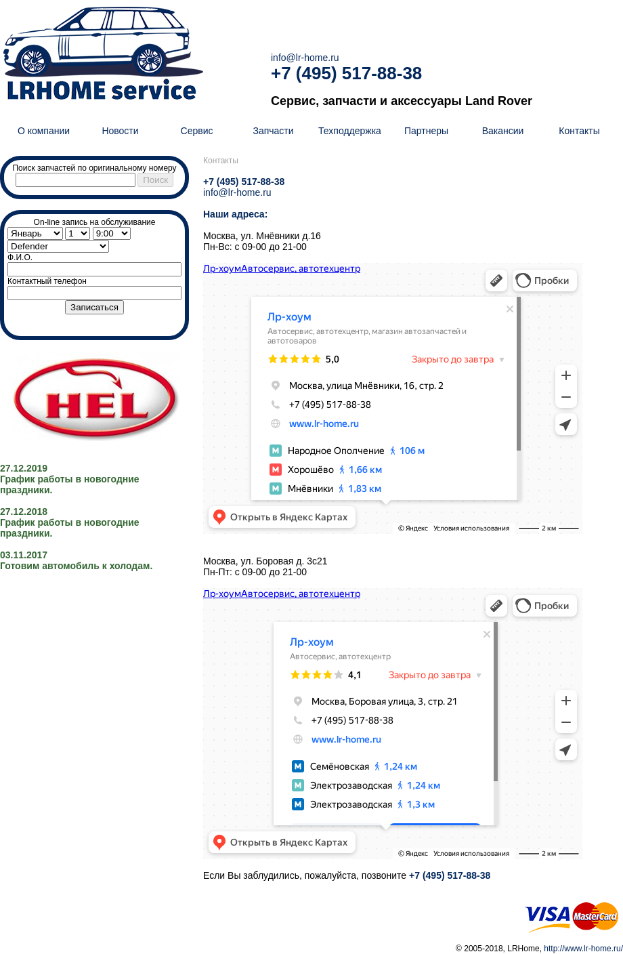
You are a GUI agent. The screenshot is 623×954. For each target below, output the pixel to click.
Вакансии (503, 130)
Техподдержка (349, 130)
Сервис (197, 130)
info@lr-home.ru (305, 57)
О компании (44, 130)
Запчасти (273, 130)
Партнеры (426, 130)
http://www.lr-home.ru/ (583, 948)
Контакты (579, 130)
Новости (120, 130)
